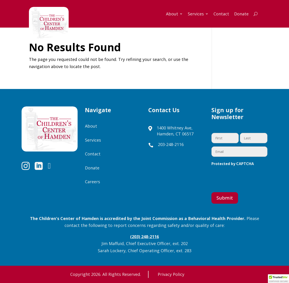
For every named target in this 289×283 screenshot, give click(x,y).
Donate (241, 14)
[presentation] (246, 178)
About (172, 14)
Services (196, 14)
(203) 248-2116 (144, 236)
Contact (221, 14)
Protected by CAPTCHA (232, 163)
